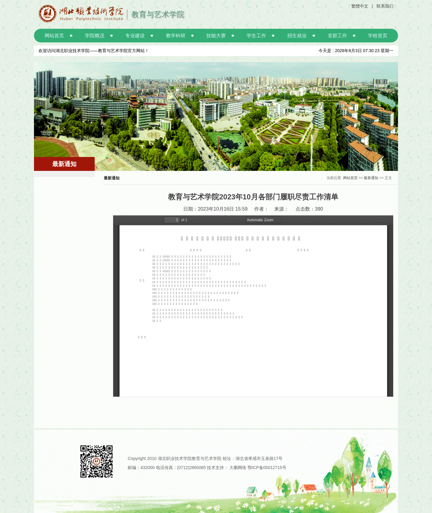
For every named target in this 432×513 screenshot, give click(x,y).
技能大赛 (216, 35)
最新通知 (371, 178)
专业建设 (135, 35)
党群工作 (337, 35)
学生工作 (256, 35)
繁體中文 (359, 6)
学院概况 (94, 35)
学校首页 (377, 35)
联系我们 (384, 6)
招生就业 (297, 35)
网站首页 (54, 35)
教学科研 (175, 35)
